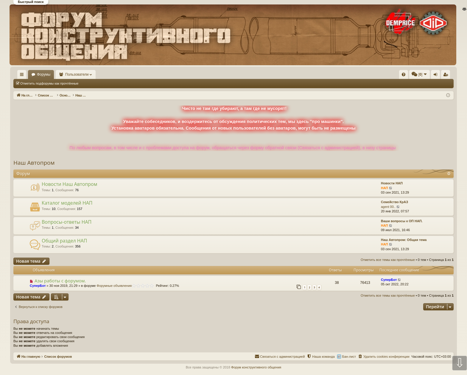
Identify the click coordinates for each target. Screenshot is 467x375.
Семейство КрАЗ (394, 202)
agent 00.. (388, 206)
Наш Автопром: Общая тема (403, 240)
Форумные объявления (114, 285)
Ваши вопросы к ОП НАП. (402, 221)
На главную (30, 74)
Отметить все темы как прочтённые (114, 83)
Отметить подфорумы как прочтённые (49, 83)
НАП (384, 188)
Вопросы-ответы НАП (66, 222)
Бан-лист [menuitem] (349, 356)
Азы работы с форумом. (60, 281)
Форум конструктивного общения (256, 367)
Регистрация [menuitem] (404, 75)
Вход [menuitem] (394, 75)
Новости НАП (392, 183)
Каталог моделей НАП (67, 203)
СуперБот (38, 285)
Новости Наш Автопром (69, 184)
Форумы (61, 74)
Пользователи (94, 74)
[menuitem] (313, 74)
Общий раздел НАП (64, 240)
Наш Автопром (34, 163)
